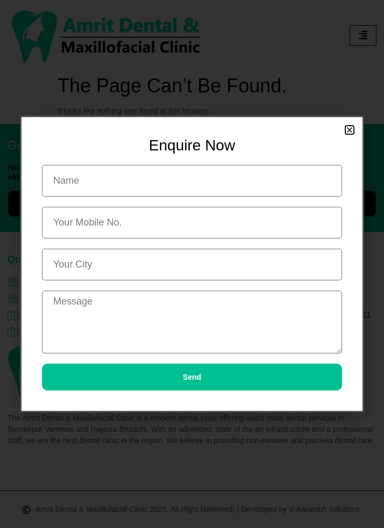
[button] (349, 130)
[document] (192, 264)
